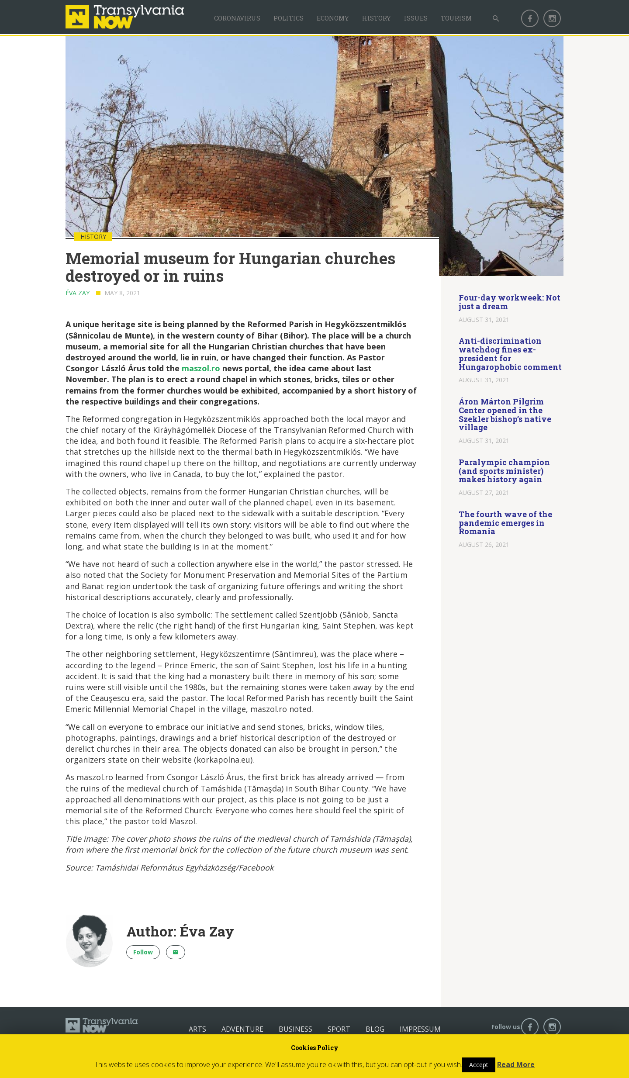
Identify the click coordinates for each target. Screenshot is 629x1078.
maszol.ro (201, 368)
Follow (143, 952)
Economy (333, 18)
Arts (197, 1029)
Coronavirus (237, 18)
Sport (339, 1029)
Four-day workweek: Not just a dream (509, 301)
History (376, 18)
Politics (288, 18)
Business (295, 1029)
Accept (478, 1065)
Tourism (456, 18)
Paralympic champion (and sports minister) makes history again (504, 471)
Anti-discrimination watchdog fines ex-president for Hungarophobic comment (510, 353)
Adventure (242, 1029)
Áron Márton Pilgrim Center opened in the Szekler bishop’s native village (505, 414)
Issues (416, 18)
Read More (516, 1064)
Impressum (420, 1029)
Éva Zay (78, 293)
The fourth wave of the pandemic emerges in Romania (505, 523)
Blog (375, 1029)
